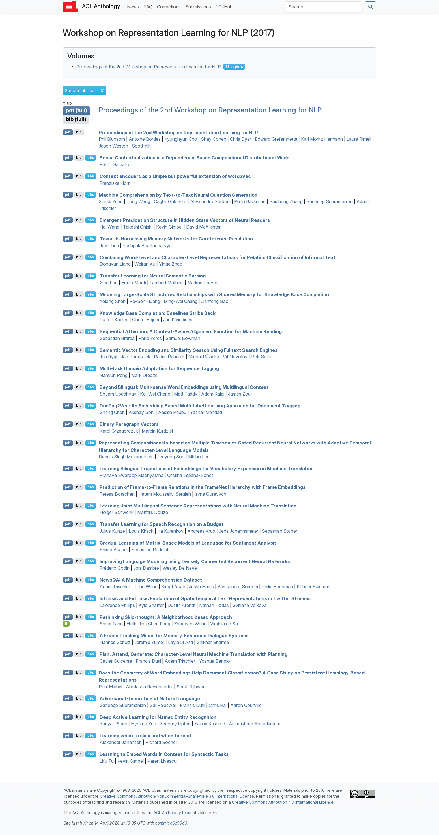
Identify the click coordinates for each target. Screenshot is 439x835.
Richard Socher (161, 742)
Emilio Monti (133, 282)
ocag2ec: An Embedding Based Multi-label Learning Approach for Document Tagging (200, 405)
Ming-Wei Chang (180, 301)
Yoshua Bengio (214, 661)
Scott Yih (141, 146)
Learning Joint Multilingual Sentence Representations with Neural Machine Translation (198, 505)
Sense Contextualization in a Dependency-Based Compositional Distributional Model (195, 158)
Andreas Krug (201, 531)
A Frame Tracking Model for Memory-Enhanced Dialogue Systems (174, 635)
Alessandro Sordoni (210, 201)
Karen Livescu (162, 761)
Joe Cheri (109, 245)
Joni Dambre (146, 568)
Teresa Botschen (117, 494)
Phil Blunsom (112, 139)
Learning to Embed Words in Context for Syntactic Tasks (164, 754)
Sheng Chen (112, 412)
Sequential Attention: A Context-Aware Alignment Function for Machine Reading (191, 331)
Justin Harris (201, 586)
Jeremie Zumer (149, 642)
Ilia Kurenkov (170, 531)
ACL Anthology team (172, 812)
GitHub (224, 7)
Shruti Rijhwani (191, 686)
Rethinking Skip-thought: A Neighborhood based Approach (166, 617)
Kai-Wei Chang (155, 394)
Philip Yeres (150, 338)
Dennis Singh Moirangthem (126, 456)
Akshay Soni (141, 412)
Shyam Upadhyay (118, 394)
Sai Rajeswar (163, 705)
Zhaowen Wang (190, 623)
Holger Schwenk (117, 512)
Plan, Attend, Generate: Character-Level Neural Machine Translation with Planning (193, 654)
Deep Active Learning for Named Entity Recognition (158, 717)
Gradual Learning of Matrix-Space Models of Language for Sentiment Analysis (188, 543)
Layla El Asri (180, 642)
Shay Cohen (213, 139)
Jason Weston (113, 146)
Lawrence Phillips (117, 605)
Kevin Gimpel (169, 227)
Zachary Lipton (175, 723)
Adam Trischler (115, 586)
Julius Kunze (112, 531)
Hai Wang (109, 227)
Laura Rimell (359, 139)
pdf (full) (76, 110)
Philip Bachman (250, 201)
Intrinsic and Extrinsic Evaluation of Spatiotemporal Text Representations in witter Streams (205, 598)
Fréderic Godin (115, 568)
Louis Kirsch (141, 531)
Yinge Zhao (170, 264)
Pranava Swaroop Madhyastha (131, 475)
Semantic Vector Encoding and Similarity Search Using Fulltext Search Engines (188, 350)
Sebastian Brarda (117, 338)
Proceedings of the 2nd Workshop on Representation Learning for (178, 132)
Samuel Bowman (182, 338)
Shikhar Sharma (213, 642)
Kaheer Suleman (313, 586)
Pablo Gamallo (114, 164)
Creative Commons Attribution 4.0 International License (282, 802)
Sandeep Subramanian (329, 201)
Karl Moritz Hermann (322, 139)
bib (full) (76, 119)
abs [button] (90, 157)
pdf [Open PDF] (68, 132)
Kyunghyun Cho (180, 139)
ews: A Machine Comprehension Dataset (151, 580)
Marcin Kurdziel (157, 431)
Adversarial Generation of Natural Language (150, 698)
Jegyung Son (170, 456)
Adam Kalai (212, 394)
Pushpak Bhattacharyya (147, 245)
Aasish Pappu (172, 412)
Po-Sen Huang (144, 301)
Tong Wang (138, 201)
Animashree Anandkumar (254, 723)
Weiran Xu (144, 264)
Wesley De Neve (180, 568)
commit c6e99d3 (171, 823)
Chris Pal (218, 705)
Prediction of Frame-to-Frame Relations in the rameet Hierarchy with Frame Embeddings (202, 487)
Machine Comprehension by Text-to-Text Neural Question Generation (178, 195)
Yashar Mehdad (206, 412)
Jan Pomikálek (135, 356)
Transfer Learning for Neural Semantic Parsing (153, 276)
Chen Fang (159, 623)
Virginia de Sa (224, 623)
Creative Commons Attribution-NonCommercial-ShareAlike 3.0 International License (177, 796)
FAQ (149, 6)
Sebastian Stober (279, 531)
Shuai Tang (111, 623)
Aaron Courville (246, 705)
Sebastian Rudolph (150, 549)
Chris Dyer (240, 139)
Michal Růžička (203, 356)
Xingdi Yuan (111, 201)
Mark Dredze (144, 375)
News (134, 6)
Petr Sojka (261, 356)
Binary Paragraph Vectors (129, 424)
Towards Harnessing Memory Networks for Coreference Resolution (176, 239)
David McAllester (203, 227)
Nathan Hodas (214, 605)
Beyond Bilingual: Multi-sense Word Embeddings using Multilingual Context (184, 387)
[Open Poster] (66, 623)
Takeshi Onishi (137, 227)
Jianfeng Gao (215, 301)
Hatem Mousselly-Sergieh (164, 494)
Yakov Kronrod (209, 723)
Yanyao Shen (113, 723)
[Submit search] (370, 6)
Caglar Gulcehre (170, 201)
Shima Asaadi (114, 549)
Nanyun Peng (114, 375)
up (67, 103)
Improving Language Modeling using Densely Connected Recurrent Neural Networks (195, 561)
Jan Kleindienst (178, 319)
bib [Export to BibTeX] (79, 132)
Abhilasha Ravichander (149, 686)
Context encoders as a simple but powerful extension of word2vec (175, 176)
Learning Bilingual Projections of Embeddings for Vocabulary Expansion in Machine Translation (207, 468)
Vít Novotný (235, 356)
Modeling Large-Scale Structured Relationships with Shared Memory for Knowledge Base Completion (214, 294)
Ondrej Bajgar (146, 319)
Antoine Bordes (145, 139)
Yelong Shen (113, 301)
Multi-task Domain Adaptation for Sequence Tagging (159, 368)
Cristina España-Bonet (190, 475)
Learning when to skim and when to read (145, 735)
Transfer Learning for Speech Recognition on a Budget (161, 524)
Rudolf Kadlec (114, 319)
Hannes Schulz (115, 642)
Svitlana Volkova (250, 605)
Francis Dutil (148, 661)
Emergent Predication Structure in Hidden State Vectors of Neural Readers (185, 220)
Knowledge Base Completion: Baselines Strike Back (158, 313)
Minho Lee (199, 456)
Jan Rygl (108, 356)
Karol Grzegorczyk (119, 431)
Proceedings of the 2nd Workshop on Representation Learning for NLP (148, 67)
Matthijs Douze (152, 512)
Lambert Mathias (167, 282)
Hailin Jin (135, 623)
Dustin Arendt (181, 605)
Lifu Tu (107, 761)
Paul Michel (110, 686)
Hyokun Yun (143, 723)
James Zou (239, 394)
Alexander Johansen (121, 742)
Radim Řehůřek (169, 356)
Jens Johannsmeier (238, 531)
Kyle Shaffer (151, 605)
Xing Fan (109, 282)
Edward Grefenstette (276, 139)
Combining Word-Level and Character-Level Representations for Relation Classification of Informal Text (217, 257)
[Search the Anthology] (323, 6)
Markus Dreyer (202, 282)
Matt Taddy (185, 394)
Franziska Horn (115, 183)
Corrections (170, 6)
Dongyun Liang (115, 264)
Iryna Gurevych (210, 494)
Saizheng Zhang (286, 201)
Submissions (199, 6)
